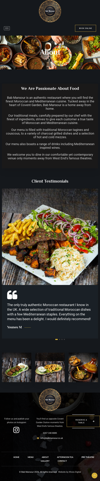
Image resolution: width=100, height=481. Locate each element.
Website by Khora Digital (69, 472)
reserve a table (85, 421)
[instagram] (16, 430)
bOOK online (85, 28)
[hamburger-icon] (7, 28)
